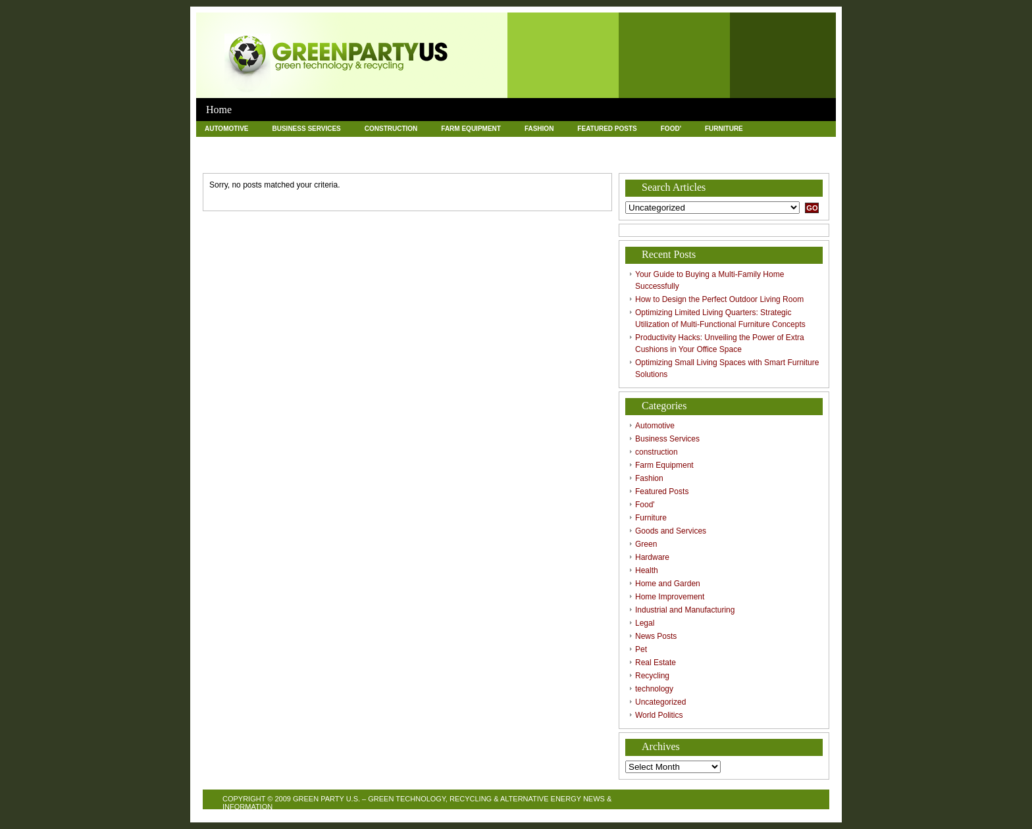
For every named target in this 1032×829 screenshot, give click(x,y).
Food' (671, 128)
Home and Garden (496, 143)
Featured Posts (606, 128)
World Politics (619, 159)
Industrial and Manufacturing (705, 143)
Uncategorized (537, 159)
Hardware (370, 143)
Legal (798, 143)
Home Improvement (588, 143)
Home (219, 109)
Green (315, 143)
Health (426, 143)
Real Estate (331, 159)
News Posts (227, 159)
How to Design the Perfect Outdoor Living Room (719, 299)
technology (463, 159)
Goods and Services (242, 143)
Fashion (539, 128)
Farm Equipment (471, 128)
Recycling (396, 159)
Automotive (226, 128)
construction (391, 128)
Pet (278, 159)
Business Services (306, 128)
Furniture (724, 128)
